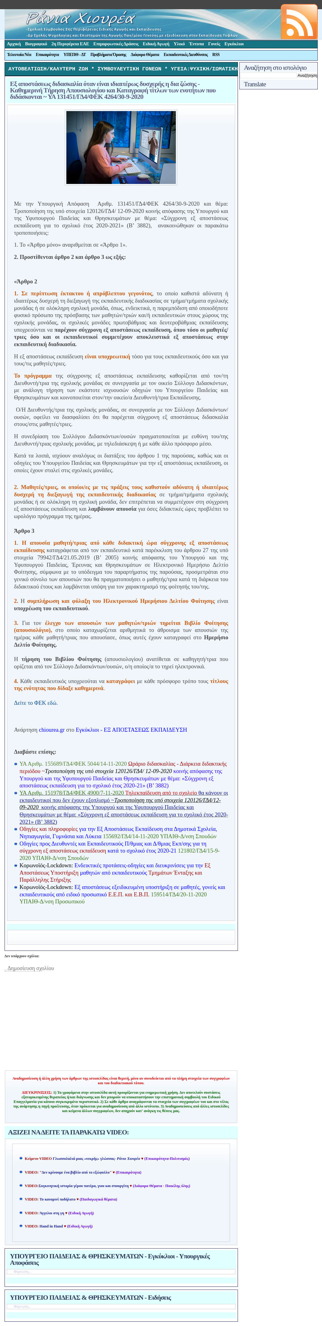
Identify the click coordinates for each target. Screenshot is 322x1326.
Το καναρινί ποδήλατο (57, 1201)
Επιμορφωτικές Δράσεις (116, 43)
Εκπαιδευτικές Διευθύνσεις (186, 54)
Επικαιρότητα (47, 54)
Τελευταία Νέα (19, 54)
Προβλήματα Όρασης (108, 54)
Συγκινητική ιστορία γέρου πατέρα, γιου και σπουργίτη (84, 1187)
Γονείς (214, 43)
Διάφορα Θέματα (145, 54)
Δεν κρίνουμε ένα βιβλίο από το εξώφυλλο (75, 1174)
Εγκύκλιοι (234, 43)
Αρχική (14, 43)
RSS (216, 54)
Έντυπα (196, 43)
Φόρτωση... (22, 1273)
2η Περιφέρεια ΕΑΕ (70, 43)
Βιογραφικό (36, 43)
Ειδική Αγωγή (156, 43)
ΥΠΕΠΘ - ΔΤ (75, 54)
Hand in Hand (51, 1228)
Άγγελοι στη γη (52, 1214)
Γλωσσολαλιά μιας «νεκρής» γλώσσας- (96, 1160)
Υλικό (179, 43)
